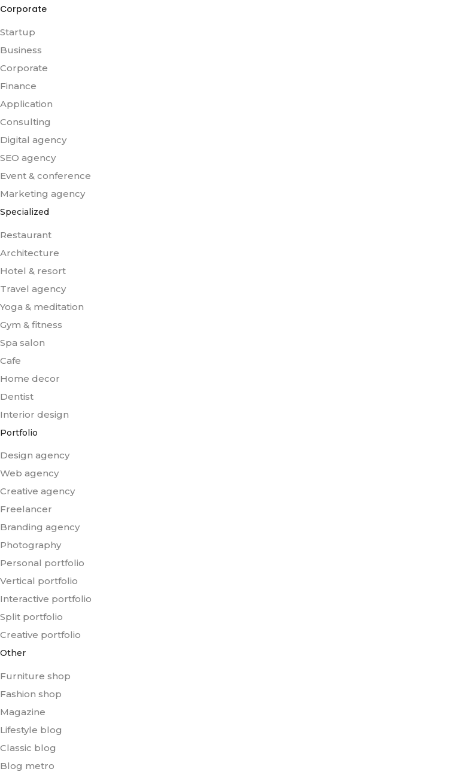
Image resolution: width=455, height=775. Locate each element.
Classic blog (28, 747)
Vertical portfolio (39, 580)
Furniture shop (35, 676)
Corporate (24, 68)
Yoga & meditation (42, 306)
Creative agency (37, 491)
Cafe (10, 360)
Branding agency (40, 527)
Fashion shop (31, 694)
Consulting (25, 121)
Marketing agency (42, 193)
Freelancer (26, 509)
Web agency (29, 473)
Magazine (23, 712)
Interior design (34, 414)
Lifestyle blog (31, 730)
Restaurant (25, 235)
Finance (18, 86)
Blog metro (27, 765)
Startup (17, 32)
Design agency (34, 455)
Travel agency (33, 288)
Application (26, 104)
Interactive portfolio (46, 598)
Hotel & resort (33, 270)
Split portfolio (31, 616)
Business (21, 50)
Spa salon (22, 342)
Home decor (30, 378)
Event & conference (45, 175)
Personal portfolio (42, 563)
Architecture (29, 253)
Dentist (17, 396)
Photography (30, 545)
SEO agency (28, 157)
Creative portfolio (40, 634)
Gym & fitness (31, 324)
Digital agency (33, 139)
